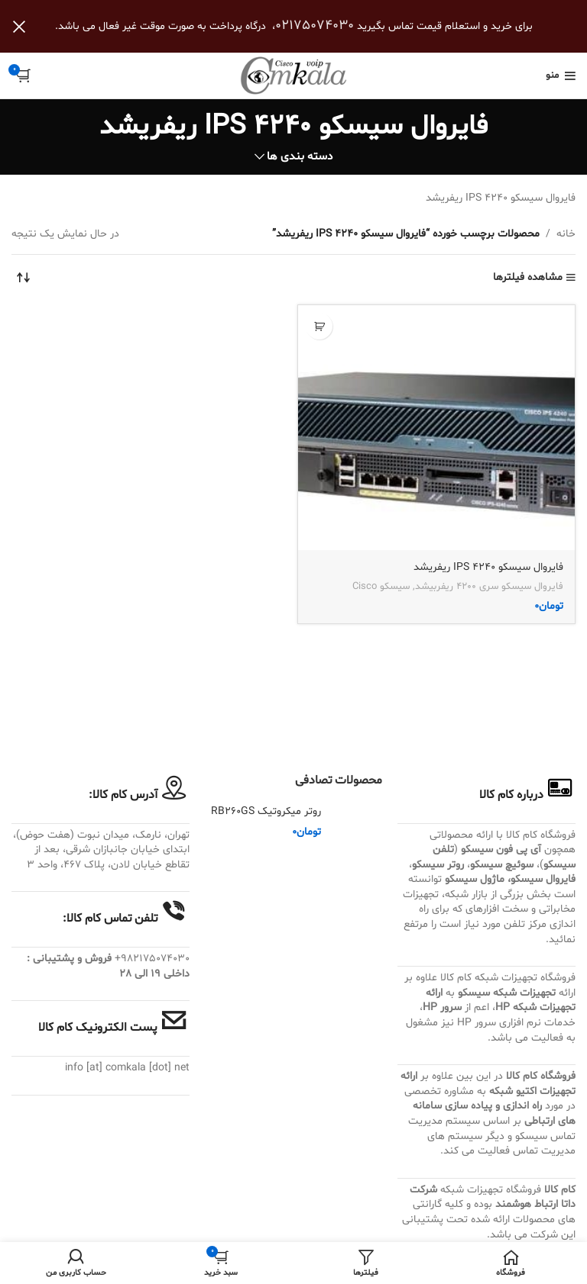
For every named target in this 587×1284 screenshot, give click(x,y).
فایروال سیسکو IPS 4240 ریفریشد (488, 567)
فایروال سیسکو (543, 879)
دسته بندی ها (299, 157)
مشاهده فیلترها (528, 278)
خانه (566, 234)
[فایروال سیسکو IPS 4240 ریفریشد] (436, 427)
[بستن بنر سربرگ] (19, 26)
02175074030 (314, 25)
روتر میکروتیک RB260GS (266, 811)
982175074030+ (152, 958)
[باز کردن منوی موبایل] (560, 75)
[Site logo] (293, 76)
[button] (319, 326)
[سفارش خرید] (22, 277)
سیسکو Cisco (381, 587)
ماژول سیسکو (474, 879)
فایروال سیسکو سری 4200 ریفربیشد (489, 587)
